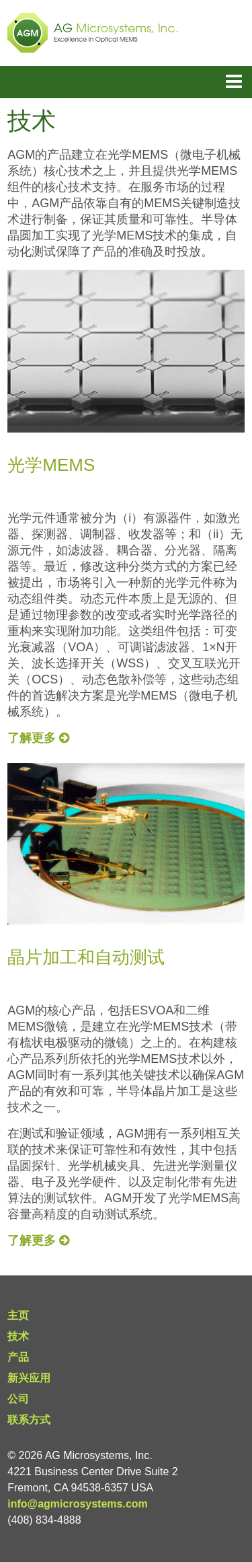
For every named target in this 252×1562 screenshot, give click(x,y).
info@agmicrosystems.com (77, 1504)
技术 (18, 1336)
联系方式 (28, 1419)
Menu (234, 82)
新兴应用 (28, 1378)
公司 (18, 1399)
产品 (18, 1357)
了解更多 (38, 738)
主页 (18, 1315)
